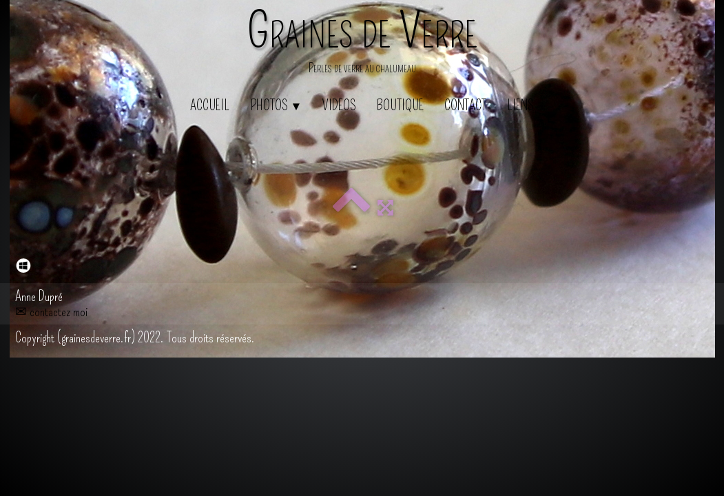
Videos (339, 105)
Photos (276, 105)
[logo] (362, 44)
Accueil (209, 105)
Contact (465, 105)
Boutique (400, 105)
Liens (520, 105)
